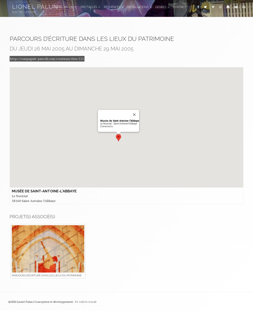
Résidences (114, 7)
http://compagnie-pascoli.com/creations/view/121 (47, 59)
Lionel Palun (35, 6)
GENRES (162, 7)
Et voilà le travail (85, 302)
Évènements (106, 126)
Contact (179, 7)
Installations (139, 7)
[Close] (134, 114)
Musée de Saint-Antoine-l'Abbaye (44, 191)
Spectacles (90, 7)
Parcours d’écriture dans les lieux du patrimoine (47, 275)
